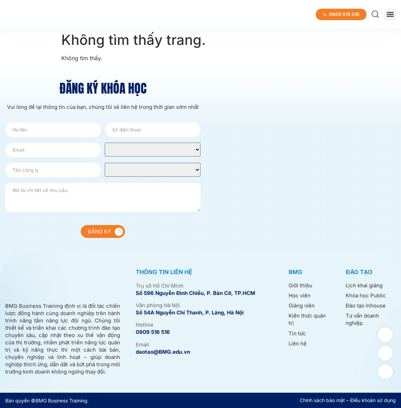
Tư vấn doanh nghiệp (362, 320)
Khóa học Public (366, 296)
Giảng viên (302, 306)
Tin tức (297, 333)
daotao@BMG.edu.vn (163, 352)
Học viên (299, 296)
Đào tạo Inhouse (366, 306)
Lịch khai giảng (364, 285)
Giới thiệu (300, 285)
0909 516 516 (153, 332)
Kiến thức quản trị (307, 320)
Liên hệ (298, 344)
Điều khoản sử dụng (373, 400)
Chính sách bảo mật (322, 400)
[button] (390, 14)
